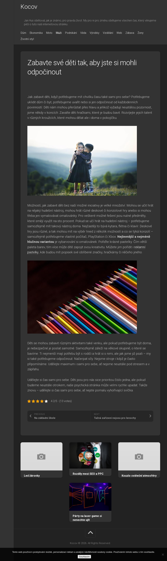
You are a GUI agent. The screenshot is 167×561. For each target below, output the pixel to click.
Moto (49, 33)
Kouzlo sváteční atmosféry (139, 476)
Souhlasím (84, 556)
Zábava (129, 33)
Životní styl (27, 39)
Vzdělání (108, 33)
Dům (23, 33)
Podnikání (71, 33)
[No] (162, 554)
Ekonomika (36, 33)
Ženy (141, 33)
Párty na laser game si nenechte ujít (87, 518)
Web (119, 33)
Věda (83, 33)
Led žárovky (32, 476)
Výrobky (94, 33)
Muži (59, 33)
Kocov (29, 7)
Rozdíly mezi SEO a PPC (88, 474)
